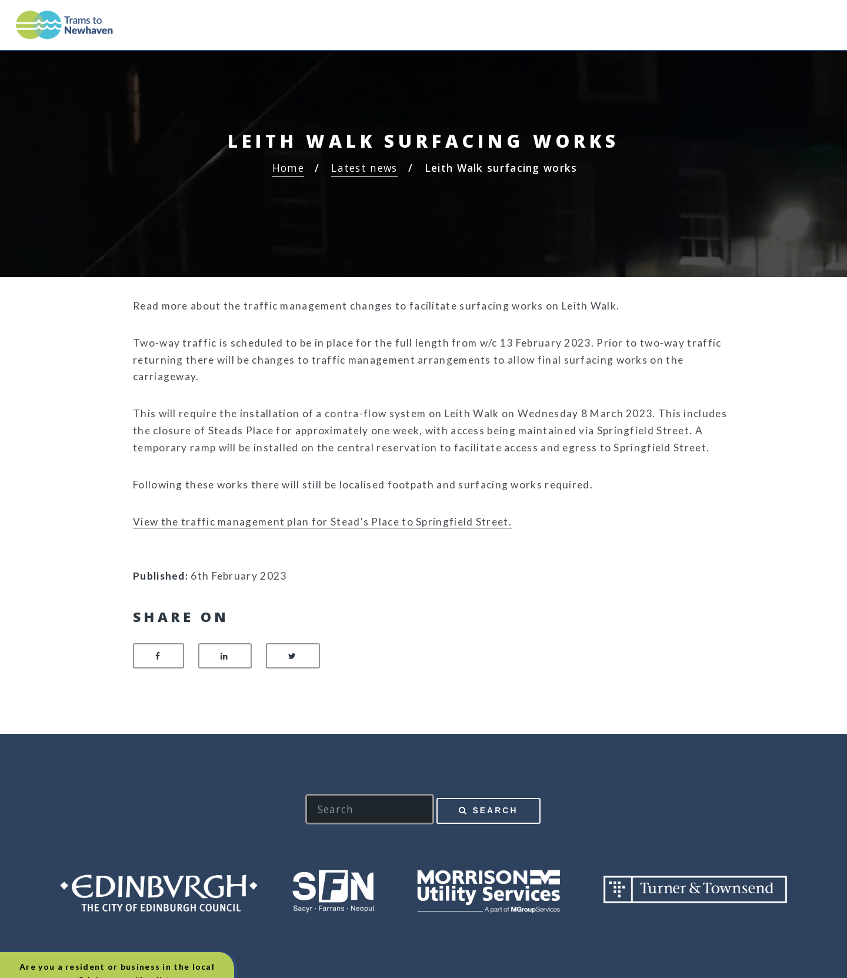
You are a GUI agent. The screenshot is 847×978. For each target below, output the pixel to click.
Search (495, 810)
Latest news (364, 168)
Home (288, 168)
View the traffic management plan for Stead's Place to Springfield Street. (322, 521)
